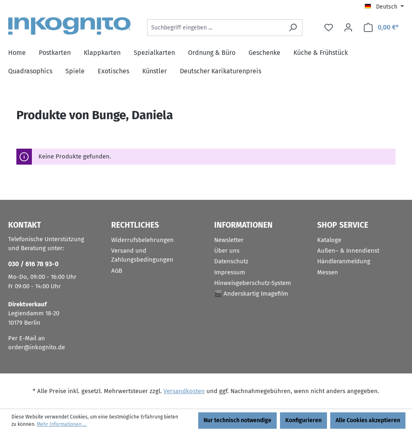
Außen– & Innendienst (348, 250)
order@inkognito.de (36, 347)
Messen (327, 272)
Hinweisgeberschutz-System (252, 283)
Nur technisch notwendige (237, 420)
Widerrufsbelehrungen (142, 240)
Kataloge (329, 240)
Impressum (229, 272)
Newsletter (229, 240)
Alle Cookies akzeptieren (368, 420)
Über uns (227, 250)
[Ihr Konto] (348, 27)
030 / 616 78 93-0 (33, 264)
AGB (116, 270)
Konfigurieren (303, 420)
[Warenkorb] (381, 27)
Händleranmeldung (343, 261)
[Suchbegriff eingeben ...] (215, 27)
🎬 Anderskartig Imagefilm (251, 293)
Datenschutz (231, 261)
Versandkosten (184, 391)
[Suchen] (292, 27)
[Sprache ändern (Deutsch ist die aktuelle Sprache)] (384, 7)
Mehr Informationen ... (62, 424)
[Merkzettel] (328, 27)
